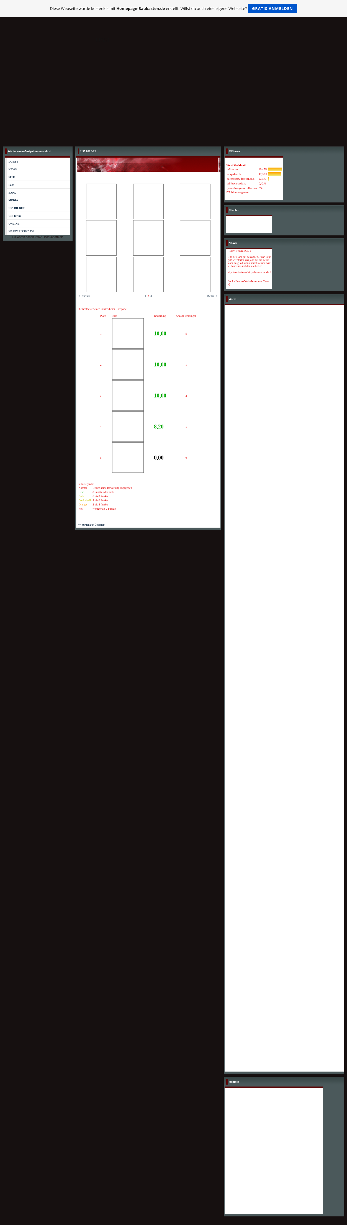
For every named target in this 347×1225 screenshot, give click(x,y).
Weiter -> (212, 295)
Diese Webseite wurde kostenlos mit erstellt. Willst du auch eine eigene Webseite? (173, 8)
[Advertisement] (173, 102)
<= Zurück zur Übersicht (91, 524)
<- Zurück (84, 295)
